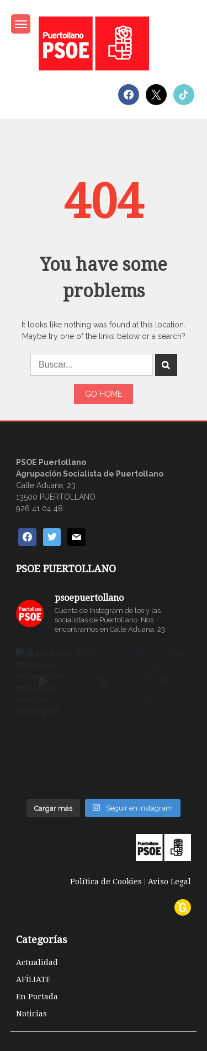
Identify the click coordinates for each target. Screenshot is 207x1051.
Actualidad (37, 962)
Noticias (31, 1013)
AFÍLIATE (33, 979)
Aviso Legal (169, 881)
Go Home (103, 394)
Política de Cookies (106, 881)
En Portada (37, 996)
